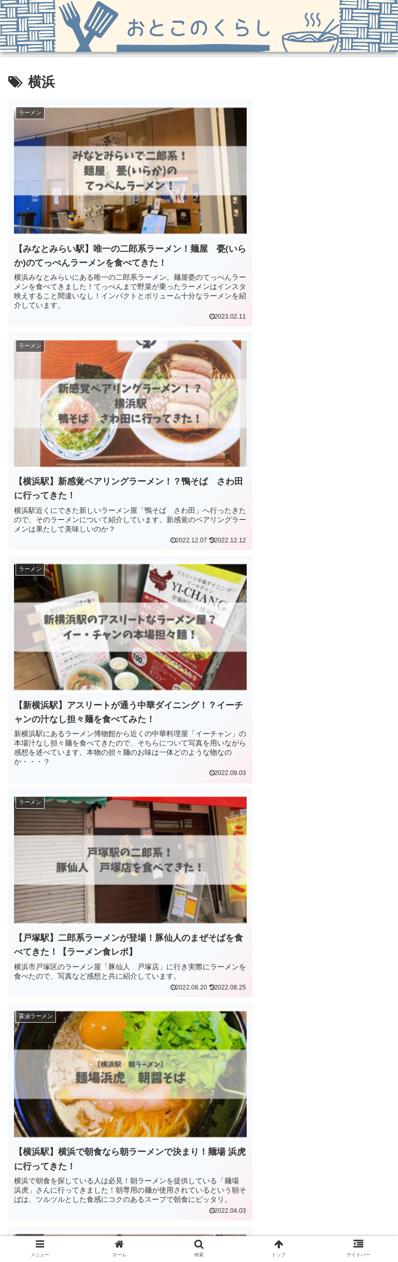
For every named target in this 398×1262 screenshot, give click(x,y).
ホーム (72, 1229)
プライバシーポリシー (326, 1229)
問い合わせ (199, 1229)
